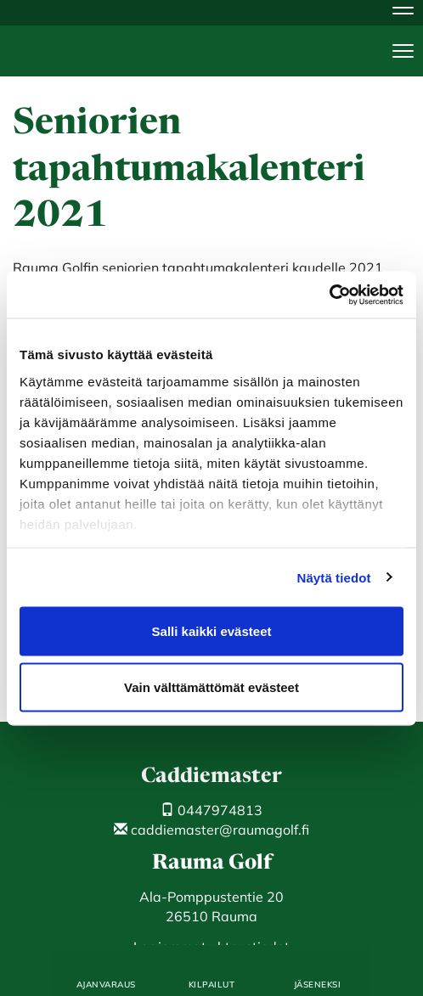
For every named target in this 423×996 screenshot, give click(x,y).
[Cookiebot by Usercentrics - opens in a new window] (329, 295)
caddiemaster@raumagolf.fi (211, 829)
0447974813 (211, 810)
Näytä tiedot (334, 577)
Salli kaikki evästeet (212, 631)
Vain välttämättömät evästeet (211, 686)
